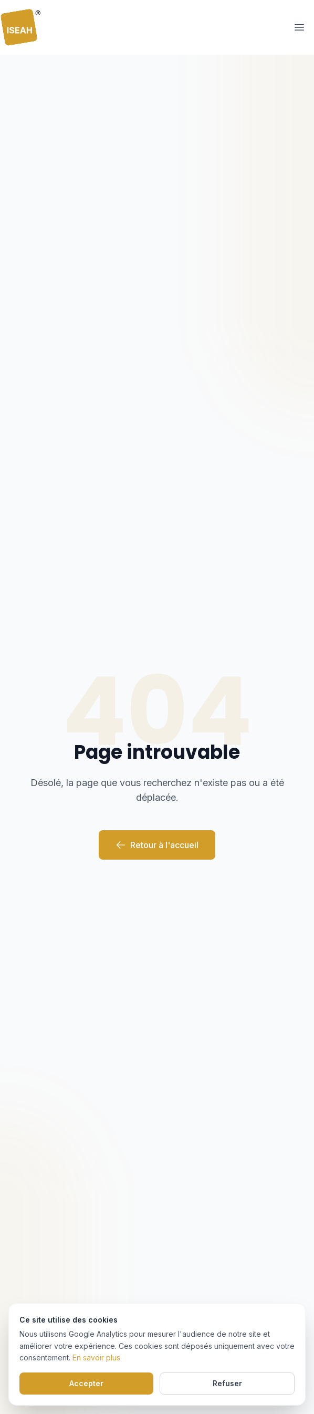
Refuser (227, 1383)
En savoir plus (96, 1357)
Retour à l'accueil (157, 845)
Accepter (86, 1383)
